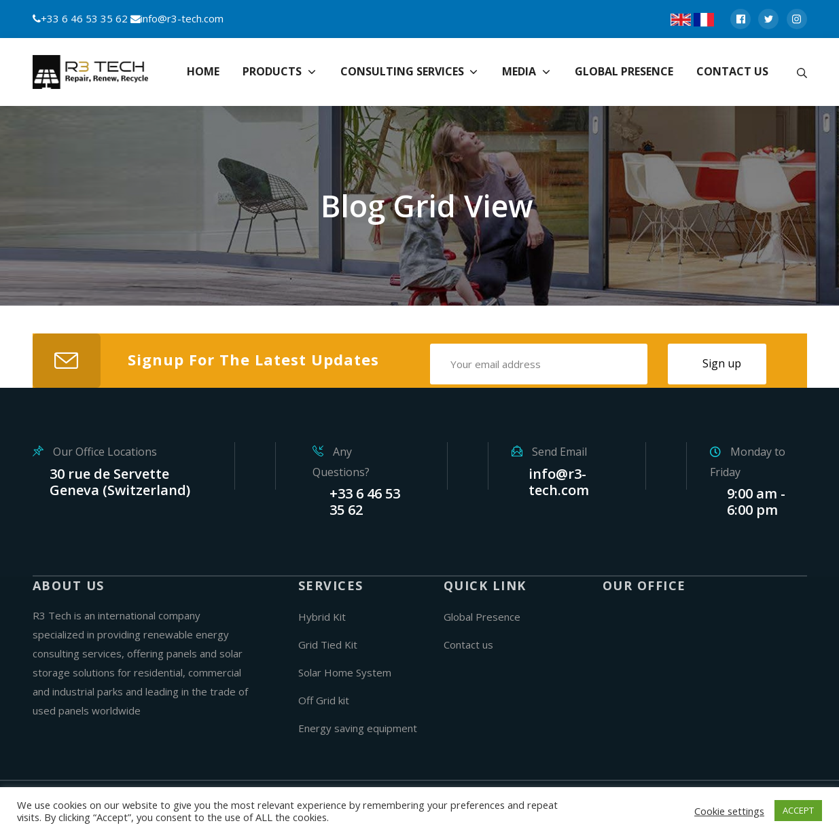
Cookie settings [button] (729, 811)
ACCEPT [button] (798, 810)
